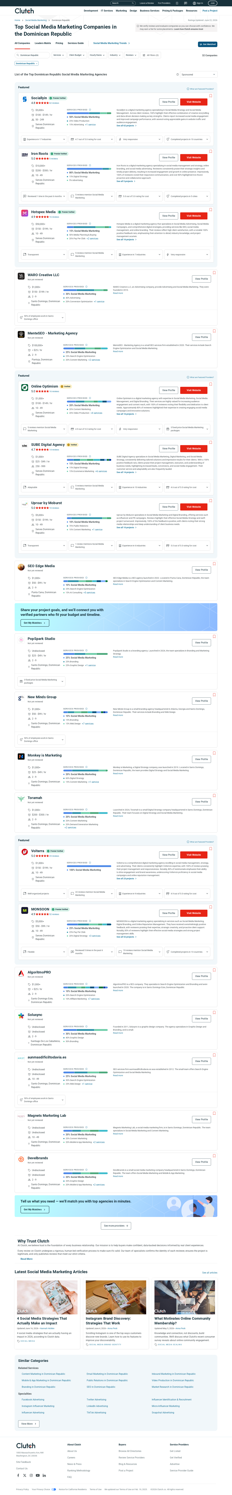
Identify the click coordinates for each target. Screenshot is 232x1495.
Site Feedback (23, 1462)
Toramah (35, 798)
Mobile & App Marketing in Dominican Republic (46, 1380)
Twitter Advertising (96, 1399)
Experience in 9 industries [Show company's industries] (133, 893)
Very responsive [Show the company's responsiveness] (130, 139)
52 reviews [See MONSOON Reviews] (54, 914)
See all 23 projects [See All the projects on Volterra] (125, 878)
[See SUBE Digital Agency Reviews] (42, 449)
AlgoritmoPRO (39, 972)
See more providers (114, 1225)
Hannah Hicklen (47, 1328)
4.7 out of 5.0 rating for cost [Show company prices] (88, 139)
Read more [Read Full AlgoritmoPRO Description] (118, 990)
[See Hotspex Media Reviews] (42, 217)
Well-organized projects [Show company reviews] (38, 893)
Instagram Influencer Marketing (38, 1406)
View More (27, 1423)
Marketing (121, 10)
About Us (72, 1451)
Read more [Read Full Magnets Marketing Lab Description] (118, 1134)
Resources (191, 10)
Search (115, 3)
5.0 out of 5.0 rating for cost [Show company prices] (136, 196)
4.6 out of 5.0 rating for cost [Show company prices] (183, 487)
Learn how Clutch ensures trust (188, 29)
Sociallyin (39, 98)
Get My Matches (33, 622)
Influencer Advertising (33, 1412)
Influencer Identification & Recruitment (171, 1399)
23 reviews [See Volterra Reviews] (54, 856)
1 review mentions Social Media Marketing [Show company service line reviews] (89, 545)
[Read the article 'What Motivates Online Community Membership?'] (184, 1313)
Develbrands (38, 1158)
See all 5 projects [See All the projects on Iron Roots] (125, 181)
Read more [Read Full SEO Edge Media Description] (118, 584)
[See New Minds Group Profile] (21, 698)
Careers (71, 1457)
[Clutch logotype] (25, 1445)
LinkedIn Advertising (97, 1406)
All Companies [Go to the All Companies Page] (22, 43)
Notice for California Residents (73, 1489)
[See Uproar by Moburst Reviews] (42, 508)
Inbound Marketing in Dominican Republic (174, 1374)
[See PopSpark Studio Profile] (21, 639)
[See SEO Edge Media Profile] (21, 567)
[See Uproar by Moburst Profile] (24, 504)
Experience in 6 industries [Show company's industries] (133, 545)
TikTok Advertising (96, 1412)
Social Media (28, 1341)
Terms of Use (96, 1489)
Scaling (177, 1345)
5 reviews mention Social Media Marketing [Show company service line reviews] (89, 196)
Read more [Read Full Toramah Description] (118, 816)
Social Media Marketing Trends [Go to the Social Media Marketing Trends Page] (110, 43)
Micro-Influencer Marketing (166, 1406)
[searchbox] (32, 55)
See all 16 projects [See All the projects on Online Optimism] (125, 414)
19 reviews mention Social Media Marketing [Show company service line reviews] (138, 952)
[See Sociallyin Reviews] (42, 103)
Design (133, 10)
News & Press (74, 1464)
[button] (59, 55)
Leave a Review (147, 3)
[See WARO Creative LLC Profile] (21, 276)
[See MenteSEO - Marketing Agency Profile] (21, 334)
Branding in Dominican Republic (38, 1386)
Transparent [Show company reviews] (33, 254)
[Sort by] (198, 74)
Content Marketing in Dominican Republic (43, 1374)
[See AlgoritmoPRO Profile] (21, 973)
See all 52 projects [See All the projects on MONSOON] (125, 937)
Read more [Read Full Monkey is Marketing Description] (118, 773)
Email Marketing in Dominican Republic (107, 1374)
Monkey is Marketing (45, 755)
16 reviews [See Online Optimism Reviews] (54, 391)
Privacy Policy (22, 1489)
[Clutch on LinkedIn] (44, 1475)
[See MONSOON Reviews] (42, 914)
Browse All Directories (130, 1451)
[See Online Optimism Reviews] (42, 391)
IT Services (107, 10)
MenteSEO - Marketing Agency (53, 333)
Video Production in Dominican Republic (173, 1380)
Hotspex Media (43, 212)
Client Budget (75, 55)
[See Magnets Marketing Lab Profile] (21, 1116)
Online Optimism (44, 386)
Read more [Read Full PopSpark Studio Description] (118, 657)
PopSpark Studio (41, 639)
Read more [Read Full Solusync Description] (118, 1033)
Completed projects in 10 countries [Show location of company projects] (186, 139)
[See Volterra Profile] (24, 852)
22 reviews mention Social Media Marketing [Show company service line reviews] (90, 893)
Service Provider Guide (181, 1470)
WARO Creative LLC (43, 275)
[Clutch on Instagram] (31, 1475)
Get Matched (209, 44)
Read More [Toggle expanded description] (27, 1259)
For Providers (164, 3)
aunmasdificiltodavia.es (47, 1057)
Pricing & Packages (172, 10)
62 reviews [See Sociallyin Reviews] (54, 103)
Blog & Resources (128, 1464)
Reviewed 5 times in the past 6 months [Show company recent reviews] (89, 952)
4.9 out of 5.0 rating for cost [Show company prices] (88, 429)
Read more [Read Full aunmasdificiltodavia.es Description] (118, 1075)
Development (91, 10)
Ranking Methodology (78, 1470)
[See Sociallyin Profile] (24, 99)
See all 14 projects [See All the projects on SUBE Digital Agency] (125, 472)
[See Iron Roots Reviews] (42, 158)
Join (213, 3)
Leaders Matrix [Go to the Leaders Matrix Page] (43, 43)
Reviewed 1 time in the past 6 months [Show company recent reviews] (45, 196)
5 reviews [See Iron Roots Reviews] (53, 158)
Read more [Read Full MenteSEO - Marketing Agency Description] (118, 351)
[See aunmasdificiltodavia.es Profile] (21, 1058)
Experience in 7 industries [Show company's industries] (133, 254)
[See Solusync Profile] (21, 1015)
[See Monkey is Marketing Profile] (21, 756)
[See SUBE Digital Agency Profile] (24, 445)
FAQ (69, 1477)
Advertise (174, 1464)
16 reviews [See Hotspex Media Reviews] (54, 217)
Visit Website (194, 102)
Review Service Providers (132, 1457)
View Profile (168, 102)
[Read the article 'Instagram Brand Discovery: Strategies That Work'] (116, 1313)
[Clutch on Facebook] (18, 1475)
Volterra (37, 851)
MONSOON (40, 909)
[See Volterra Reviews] (42, 856)
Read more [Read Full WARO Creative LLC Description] (118, 293)
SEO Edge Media (41, 566)
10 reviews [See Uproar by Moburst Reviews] (54, 508)
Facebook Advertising (33, 1399)
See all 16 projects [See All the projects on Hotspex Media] (125, 239)
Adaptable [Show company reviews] (32, 487)
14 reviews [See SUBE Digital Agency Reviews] (54, 449)
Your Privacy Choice (41, 1489)
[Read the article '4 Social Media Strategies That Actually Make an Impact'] (47, 1313)
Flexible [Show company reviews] (31, 952)
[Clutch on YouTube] (38, 1475)
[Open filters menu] (150, 55)
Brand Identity (112, 1345)
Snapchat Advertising (163, 1412)
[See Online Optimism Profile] (24, 387)
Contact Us (22, 1468)
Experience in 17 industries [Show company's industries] (39, 139)
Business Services (149, 10)
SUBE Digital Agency (48, 445)
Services (57, 55)
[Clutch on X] (25, 1475)
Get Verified (176, 1457)
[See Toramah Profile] (21, 799)
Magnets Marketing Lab (47, 1116)
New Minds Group (42, 697)
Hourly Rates (96, 55)
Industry (114, 55)
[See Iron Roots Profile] (24, 154)
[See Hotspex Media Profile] (24, 213)
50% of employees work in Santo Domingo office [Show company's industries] (39, 317)
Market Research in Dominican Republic (172, 1386)
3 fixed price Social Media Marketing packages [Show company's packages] (187, 429)
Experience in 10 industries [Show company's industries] (134, 487)
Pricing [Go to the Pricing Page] (59, 43)
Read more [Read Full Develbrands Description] (118, 1176)
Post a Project (210, 10)
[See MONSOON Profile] (24, 910)
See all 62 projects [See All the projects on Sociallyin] (125, 125)
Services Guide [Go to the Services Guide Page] (76, 43)
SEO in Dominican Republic (101, 1386)
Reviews (129, 55)
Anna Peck (112, 1328)
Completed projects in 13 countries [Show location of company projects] (186, 952)
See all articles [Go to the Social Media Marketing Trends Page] (209, 1272)
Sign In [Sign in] (200, 3)
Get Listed (175, 1451)
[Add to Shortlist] (211, 96)
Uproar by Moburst (46, 503)
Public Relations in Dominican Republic (107, 1380)
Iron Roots (39, 154)
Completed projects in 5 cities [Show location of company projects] (184, 196)
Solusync (35, 1015)
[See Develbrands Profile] (21, 1159)
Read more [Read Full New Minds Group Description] (118, 715)
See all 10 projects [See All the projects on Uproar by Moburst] (125, 527)
